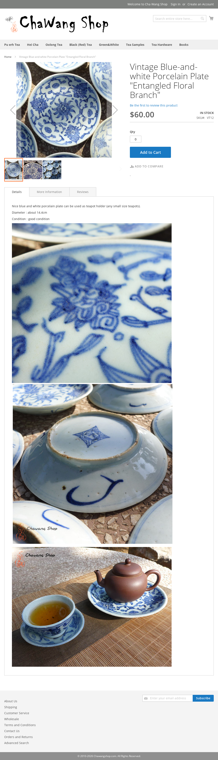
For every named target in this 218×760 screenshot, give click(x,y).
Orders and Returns (18, 737)
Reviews (83, 192)
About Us (10, 701)
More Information (49, 192)
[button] (12, 110)
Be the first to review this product (154, 105)
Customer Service (16, 713)
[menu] (109, 45)
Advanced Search (16, 743)
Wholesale (11, 719)
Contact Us (12, 731)
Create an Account (201, 4)
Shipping (10, 707)
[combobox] (179, 18)
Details (17, 192)
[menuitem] (12, 45)
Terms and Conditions (20, 725)
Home (8, 57)
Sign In (176, 4)
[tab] (16, 192)
